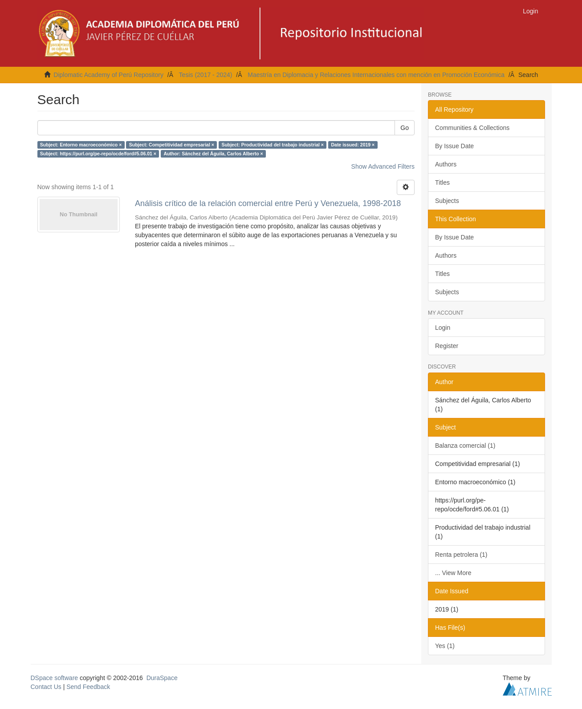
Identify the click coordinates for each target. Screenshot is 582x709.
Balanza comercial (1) (465, 445)
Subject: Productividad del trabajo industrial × (272, 144)
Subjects (447, 200)
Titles (442, 182)
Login (442, 327)
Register (446, 345)
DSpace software (54, 677)
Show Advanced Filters (383, 166)
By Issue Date (454, 146)
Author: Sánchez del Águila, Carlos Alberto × (213, 153)
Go (404, 127)
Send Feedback (88, 686)
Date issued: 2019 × (352, 144)
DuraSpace (162, 677)
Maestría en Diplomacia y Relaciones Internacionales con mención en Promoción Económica (376, 74)
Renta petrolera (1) (461, 554)
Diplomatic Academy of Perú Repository (108, 74)
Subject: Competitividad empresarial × (171, 144)
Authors (445, 164)
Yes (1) (445, 645)
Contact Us (46, 686)
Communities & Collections (472, 127)
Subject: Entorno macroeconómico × (81, 144)
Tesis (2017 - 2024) (205, 74)
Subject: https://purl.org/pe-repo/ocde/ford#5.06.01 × (98, 153)
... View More (453, 572)
